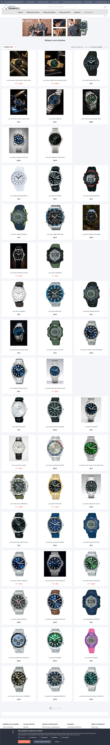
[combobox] (59, 7)
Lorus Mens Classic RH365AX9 (38, 579)
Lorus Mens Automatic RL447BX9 (67, 463)
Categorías (77, 12)
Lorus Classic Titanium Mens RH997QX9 (95, 348)
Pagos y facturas (7, 728)
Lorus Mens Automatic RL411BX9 (67, 425)
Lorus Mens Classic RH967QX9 (95, 579)
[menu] (55, 12)
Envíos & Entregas (8, 725)
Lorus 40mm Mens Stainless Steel (38, 348)
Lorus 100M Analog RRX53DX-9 (38, 194)
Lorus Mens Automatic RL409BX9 (67, 540)
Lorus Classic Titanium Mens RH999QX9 (38, 694)
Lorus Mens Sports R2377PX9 (67, 348)
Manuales (26, 725)
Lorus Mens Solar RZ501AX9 (38, 617)
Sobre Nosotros (88, 12)
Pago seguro (6, 730)
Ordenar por (87, 45)
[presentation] (2, 2)
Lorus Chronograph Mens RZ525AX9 (38, 656)
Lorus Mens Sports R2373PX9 (95, 540)
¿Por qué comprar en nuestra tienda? (52, 730)
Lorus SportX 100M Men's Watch (38, 271)
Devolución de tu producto (30, 728)
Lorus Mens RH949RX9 (66, 656)
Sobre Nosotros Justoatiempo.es (51, 725)
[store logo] (11, 7)
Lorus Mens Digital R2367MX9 (95, 309)
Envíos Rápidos (31, 2)
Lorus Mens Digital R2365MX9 (38, 232)
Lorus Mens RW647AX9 (66, 309)
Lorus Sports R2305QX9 (66, 271)
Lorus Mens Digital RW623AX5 (66, 232)
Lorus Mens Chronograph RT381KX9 (67, 617)
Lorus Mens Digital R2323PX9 (95, 194)
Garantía (25, 730)
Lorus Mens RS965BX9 (38, 309)
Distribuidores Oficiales (43, 2)
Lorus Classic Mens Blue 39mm (38, 386)
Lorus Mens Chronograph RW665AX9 (67, 694)
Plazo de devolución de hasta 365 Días (14, 2)
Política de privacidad (48, 735)
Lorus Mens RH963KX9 (66, 117)
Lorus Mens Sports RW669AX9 (38, 502)
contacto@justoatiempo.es (74, 725)
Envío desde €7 (56, 2)
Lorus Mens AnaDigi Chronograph (95, 232)
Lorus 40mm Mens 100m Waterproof (67, 579)
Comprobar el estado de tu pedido (51, 733)
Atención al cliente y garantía (11, 735)
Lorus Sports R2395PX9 (95, 656)
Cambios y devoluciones (9, 733)
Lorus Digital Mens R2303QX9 (95, 617)
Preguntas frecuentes (48, 728)
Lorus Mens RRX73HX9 (38, 425)
